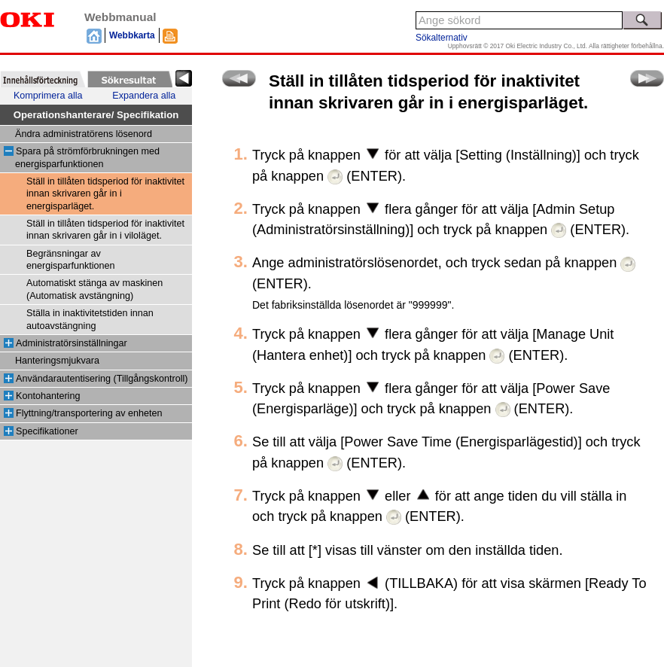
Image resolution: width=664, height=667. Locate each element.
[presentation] (42, 79)
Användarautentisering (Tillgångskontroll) (101, 378)
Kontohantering (48, 396)
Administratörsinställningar (71, 343)
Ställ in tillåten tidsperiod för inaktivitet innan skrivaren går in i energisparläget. (105, 194)
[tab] (42, 79)
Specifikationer (47, 431)
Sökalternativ (442, 37)
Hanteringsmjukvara (57, 360)
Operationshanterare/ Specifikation (96, 114)
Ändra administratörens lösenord (83, 134)
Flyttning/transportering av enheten (89, 413)
